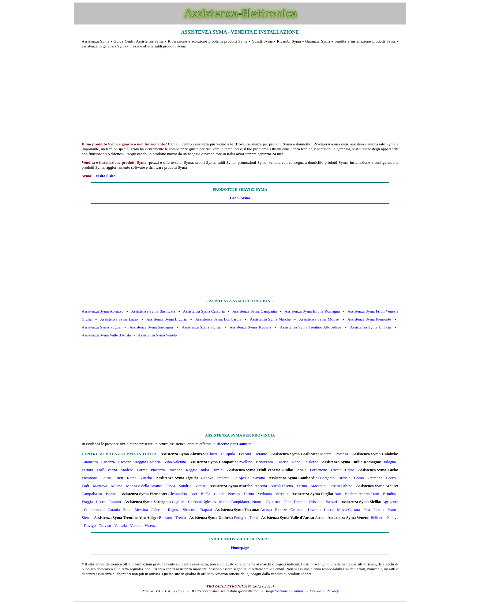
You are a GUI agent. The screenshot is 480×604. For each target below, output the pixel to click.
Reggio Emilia (197, 469)
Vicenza (150, 525)
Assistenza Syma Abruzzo (102, 311)
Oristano (316, 501)
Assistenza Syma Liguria (166, 319)
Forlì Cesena (107, 469)
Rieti (119, 477)
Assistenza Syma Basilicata (153, 311)
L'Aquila (228, 454)
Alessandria (177, 493)
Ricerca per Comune (233, 443)
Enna (127, 509)
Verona (135, 525)
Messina (141, 509)
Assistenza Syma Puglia (101, 327)
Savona (259, 477)
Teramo (261, 454)
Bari (337, 493)
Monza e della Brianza (144, 485)
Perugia (240, 517)
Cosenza (108, 462)
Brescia (344, 477)
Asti (193, 493)
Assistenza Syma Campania (254, 311)
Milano (116, 485)
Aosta (319, 517)
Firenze (281, 509)
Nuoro (257, 501)
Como (359, 477)
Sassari (331, 501)
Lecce (101, 501)
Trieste (335, 469)
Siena (86, 517)
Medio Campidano (234, 501)
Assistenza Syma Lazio (119, 319)
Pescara (245, 454)
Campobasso (92, 493)
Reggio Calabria (148, 462)
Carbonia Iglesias (202, 501)
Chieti (212, 454)
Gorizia (300, 469)
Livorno (314, 509)
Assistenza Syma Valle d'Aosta (106, 335)
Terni (253, 517)
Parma (142, 469)
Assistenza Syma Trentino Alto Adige (310, 327)
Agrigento (390, 501)
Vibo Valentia (175, 462)
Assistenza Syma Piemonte (369, 319)
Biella (205, 493)
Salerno (312, 462)
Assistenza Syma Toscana (250, 327)
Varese (200, 485)
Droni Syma (240, 198)
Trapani (206, 509)
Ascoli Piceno (282, 485)
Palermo (157, 509)
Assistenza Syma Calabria (203, 311)
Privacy (332, 591)
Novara (234, 493)
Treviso (105, 525)
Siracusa (189, 509)
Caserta (282, 462)
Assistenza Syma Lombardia (218, 319)
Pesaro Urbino (340, 485)
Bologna (389, 462)
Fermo (302, 485)
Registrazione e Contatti (285, 591)
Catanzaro (90, 462)
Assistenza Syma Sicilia (201, 327)
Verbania (265, 493)
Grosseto (297, 509)
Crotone (124, 462)
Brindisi (389, 493)
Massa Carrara (348, 509)
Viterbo (146, 477)
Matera (326, 454)
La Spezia (241, 477)
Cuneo (219, 493)
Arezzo (266, 509)
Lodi (85, 485)
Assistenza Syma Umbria (370, 327)
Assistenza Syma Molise (319, 319)
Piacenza (158, 469)
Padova (392, 517)
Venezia (120, 525)
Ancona (261, 485)
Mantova (100, 485)
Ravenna (175, 469)
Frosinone (90, 477)
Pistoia (378, 509)
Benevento (264, 462)
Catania (114, 509)
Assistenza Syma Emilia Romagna (312, 311)
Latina (106, 477)
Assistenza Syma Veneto (157, 335)
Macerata (318, 485)
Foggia (87, 501)
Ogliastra (273, 501)
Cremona (375, 477)
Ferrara (87, 469)
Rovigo (90, 525)
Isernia (111, 493)
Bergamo (327, 477)
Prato (392, 509)
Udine (349, 469)
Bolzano (165, 517)
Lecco (391, 477)
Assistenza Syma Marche (270, 319)
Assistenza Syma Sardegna (151, 327)
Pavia (170, 485)
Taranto (115, 501)
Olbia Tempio (295, 501)
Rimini (217, 469)
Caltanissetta (94, 509)
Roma (132, 477)
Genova (207, 477)
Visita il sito (105, 176)
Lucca (329, 509)
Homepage (240, 547)
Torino (248, 493)
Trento (180, 517)
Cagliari (178, 501)
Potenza (342, 454)
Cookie (315, 591)
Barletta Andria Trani (362, 493)
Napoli (297, 462)
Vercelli (282, 493)
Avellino (246, 462)
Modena (127, 469)
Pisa (366, 509)
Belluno (377, 517)
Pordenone (318, 469)
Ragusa (173, 509)
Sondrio (185, 485)
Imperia (223, 477)
